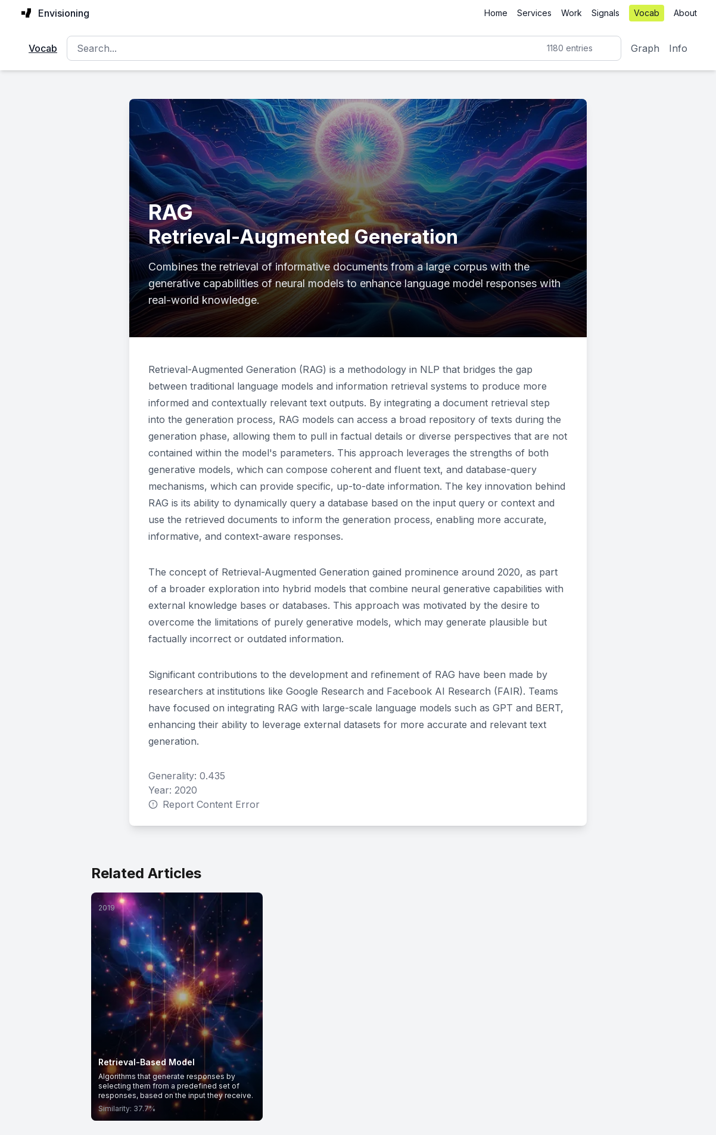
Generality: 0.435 (186, 776)
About (685, 13)
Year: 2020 (172, 790)
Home (496, 13)
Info (678, 48)
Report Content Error (204, 804)
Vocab (646, 13)
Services (534, 13)
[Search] (344, 48)
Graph (645, 48)
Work (571, 13)
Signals (606, 13)
